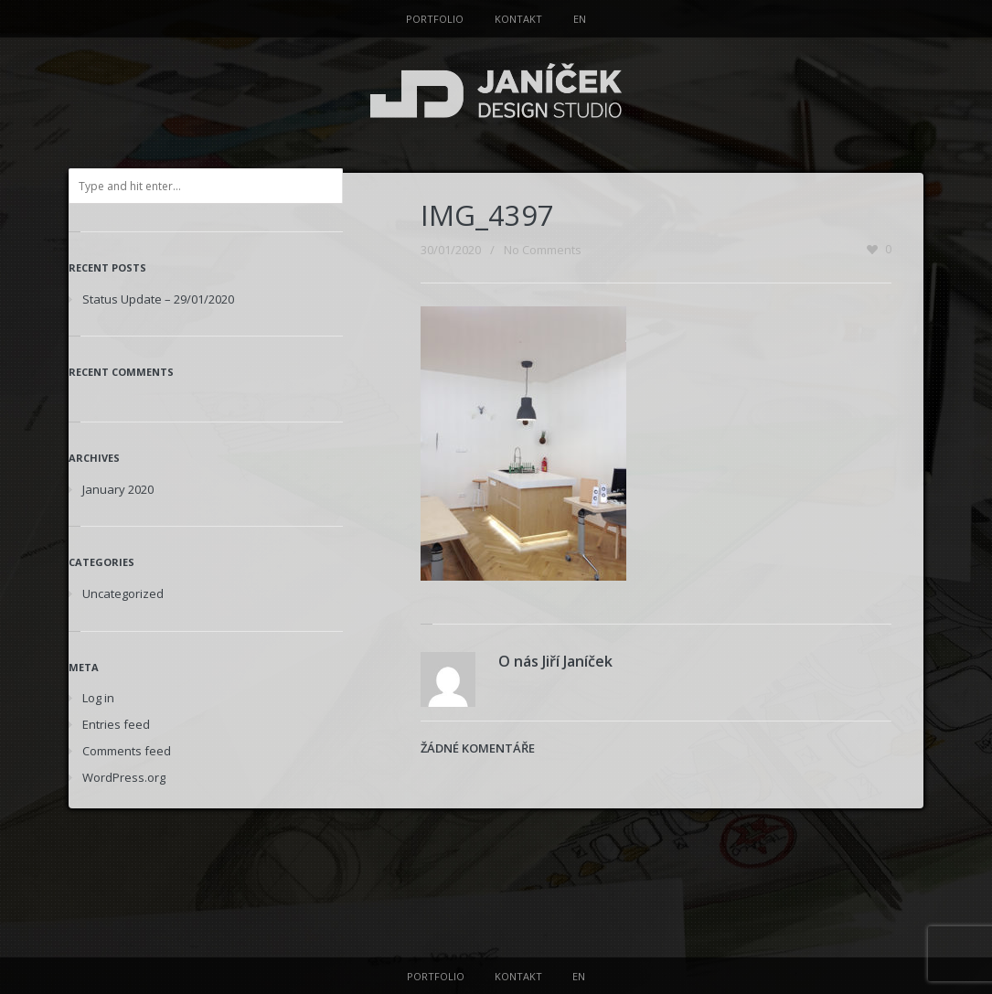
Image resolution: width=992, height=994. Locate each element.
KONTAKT (518, 19)
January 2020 (118, 489)
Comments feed (126, 751)
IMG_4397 (487, 215)
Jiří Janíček (577, 661)
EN (579, 19)
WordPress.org (123, 777)
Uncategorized (123, 593)
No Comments (542, 249)
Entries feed (116, 724)
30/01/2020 (451, 249)
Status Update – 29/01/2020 (158, 299)
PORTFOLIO (435, 19)
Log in (98, 697)
